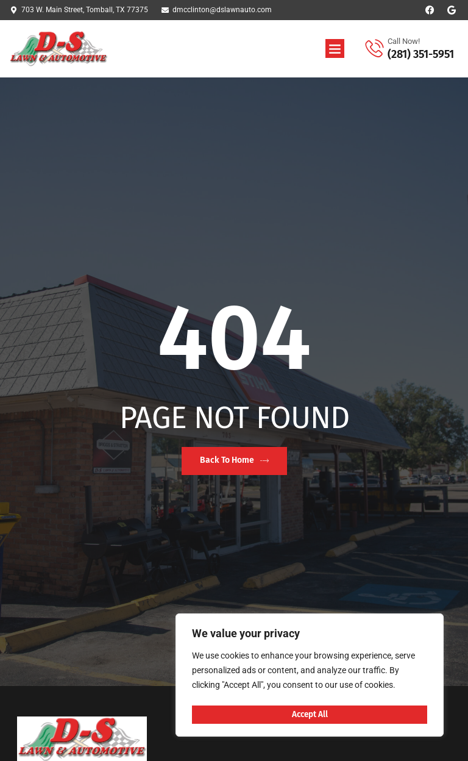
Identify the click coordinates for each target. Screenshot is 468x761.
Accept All (309, 714)
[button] (335, 49)
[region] (310, 677)
